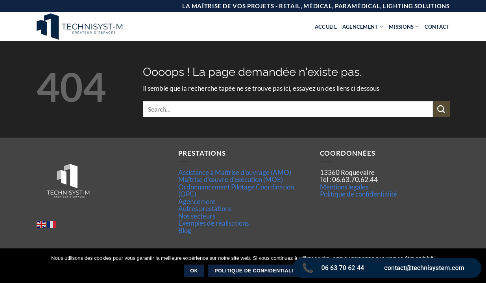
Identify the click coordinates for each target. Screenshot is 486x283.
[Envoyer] (441, 109)
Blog (184, 230)
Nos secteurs (196, 216)
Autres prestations (204, 208)
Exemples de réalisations (213, 223)
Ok (194, 271)
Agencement (362, 26)
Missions (404, 26)
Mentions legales (344, 187)
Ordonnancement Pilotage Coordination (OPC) (236, 190)
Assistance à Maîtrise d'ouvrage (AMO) (234, 172)
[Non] (475, 268)
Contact (437, 27)
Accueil (326, 27)
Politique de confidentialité (358, 194)
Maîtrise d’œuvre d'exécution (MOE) (230, 179)
